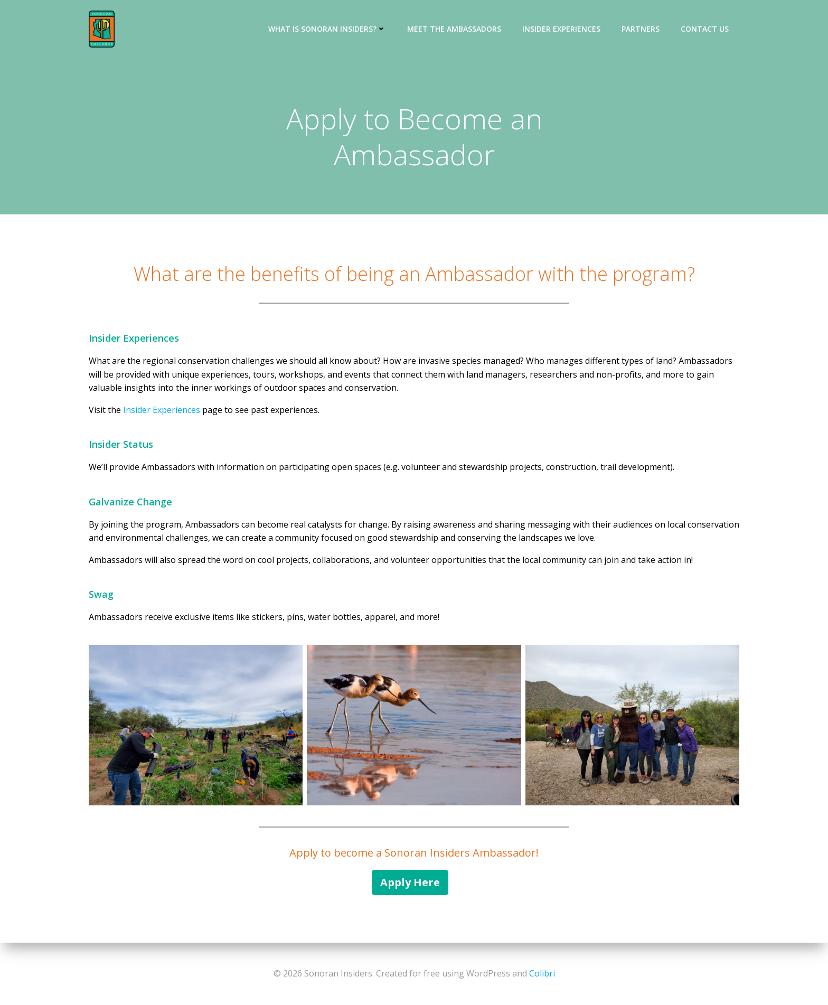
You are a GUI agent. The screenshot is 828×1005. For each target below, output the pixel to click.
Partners (641, 29)
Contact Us (705, 29)
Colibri (542, 973)
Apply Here (410, 882)
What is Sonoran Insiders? (327, 29)
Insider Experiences (561, 29)
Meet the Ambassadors (454, 29)
